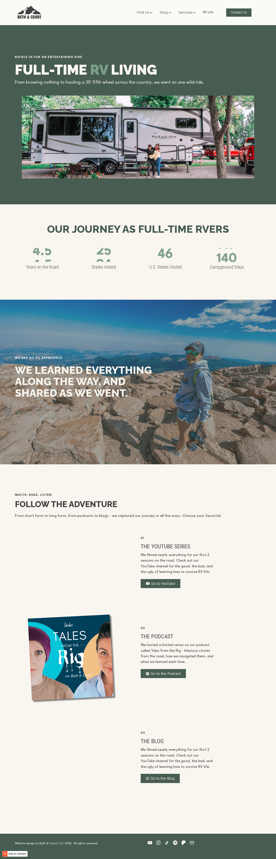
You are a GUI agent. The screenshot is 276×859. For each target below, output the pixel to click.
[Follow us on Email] (194, 842)
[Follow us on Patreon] (185, 842)
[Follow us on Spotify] (177, 842)
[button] (145, 13)
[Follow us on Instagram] (160, 842)
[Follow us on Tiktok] (168, 842)
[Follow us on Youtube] (152, 842)
